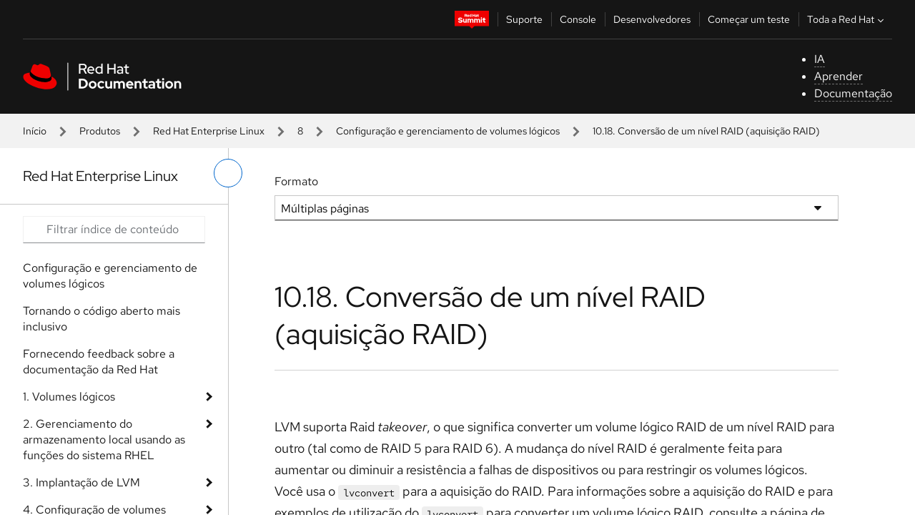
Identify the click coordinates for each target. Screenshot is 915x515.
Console (578, 19)
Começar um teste (749, 19)
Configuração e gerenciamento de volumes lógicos (448, 130)
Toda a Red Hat (847, 19)
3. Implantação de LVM (81, 482)
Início (34, 130)
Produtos (99, 130)
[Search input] (114, 229)
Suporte (524, 19)
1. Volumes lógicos (69, 396)
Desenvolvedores (652, 19)
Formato (296, 181)
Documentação (853, 93)
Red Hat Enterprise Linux (208, 130)
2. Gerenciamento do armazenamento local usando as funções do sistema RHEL (104, 439)
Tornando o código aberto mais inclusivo (101, 318)
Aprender (838, 76)
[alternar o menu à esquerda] (228, 173)
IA (819, 59)
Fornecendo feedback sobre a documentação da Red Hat (98, 361)
